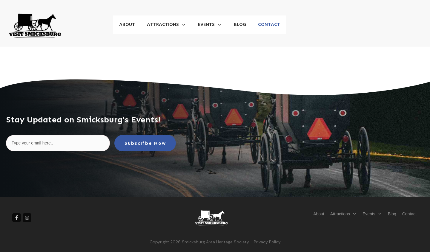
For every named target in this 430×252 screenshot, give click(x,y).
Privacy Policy (267, 242)
